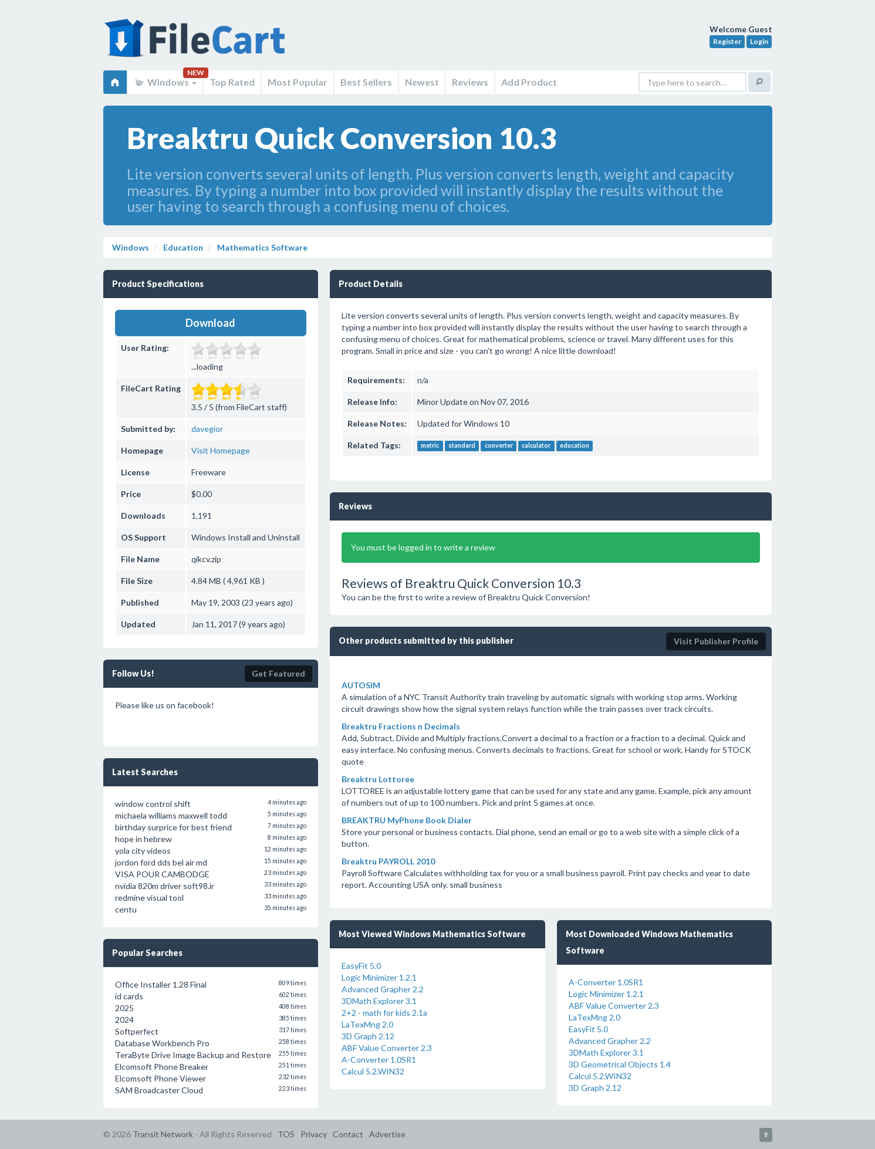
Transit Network (163, 1134)
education (574, 446)
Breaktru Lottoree (378, 779)
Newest (422, 81)
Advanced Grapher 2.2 (383, 989)
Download (210, 322)
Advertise (387, 1134)
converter (499, 446)
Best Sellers (366, 81)
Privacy (313, 1134)
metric (430, 446)
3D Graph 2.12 (368, 1036)
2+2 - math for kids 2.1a (384, 1013)
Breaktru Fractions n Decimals (401, 726)
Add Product (529, 81)
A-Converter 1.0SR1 (379, 1059)
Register (727, 41)
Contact (348, 1134)
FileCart (197, 44)
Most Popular (297, 81)
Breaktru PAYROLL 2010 (388, 861)
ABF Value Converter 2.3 (387, 1048)
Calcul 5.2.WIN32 (373, 1071)
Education (182, 247)
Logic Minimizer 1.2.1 (379, 977)
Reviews (470, 81)
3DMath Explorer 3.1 (379, 1001)
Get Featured (278, 673)
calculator (536, 446)
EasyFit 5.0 (361, 966)
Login (759, 41)
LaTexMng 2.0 (367, 1024)
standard (461, 446)
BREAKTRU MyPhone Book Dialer (407, 820)
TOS (286, 1134)
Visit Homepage (220, 450)
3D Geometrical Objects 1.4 (620, 1064)
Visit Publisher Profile (716, 641)
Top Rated (232, 81)
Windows (165, 81)
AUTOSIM (361, 685)
